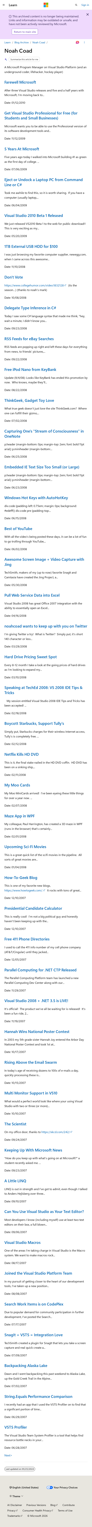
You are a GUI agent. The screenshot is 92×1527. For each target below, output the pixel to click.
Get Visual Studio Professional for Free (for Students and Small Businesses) (41, 115)
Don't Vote (13, 276)
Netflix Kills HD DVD (21, 754)
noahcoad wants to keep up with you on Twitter (45, 625)
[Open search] (76, 5)
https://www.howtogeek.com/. (23, 890)
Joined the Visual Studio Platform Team (38, 1273)
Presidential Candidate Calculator (33, 908)
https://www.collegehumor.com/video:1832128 (34, 285)
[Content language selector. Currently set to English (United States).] (24, 1487)
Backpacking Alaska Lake (25, 1365)
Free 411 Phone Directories (26, 938)
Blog (52, 1505)
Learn (7, 42)
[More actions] (84, 42)
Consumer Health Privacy (37, 1510)
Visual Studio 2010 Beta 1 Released (33, 215)
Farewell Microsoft (20, 81)
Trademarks (13, 1515)
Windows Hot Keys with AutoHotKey (36, 497)
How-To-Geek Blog (20, 877)
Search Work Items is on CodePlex (33, 1303)
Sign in (85, 5)
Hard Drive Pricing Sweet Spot (30, 656)
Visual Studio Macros (22, 1242)
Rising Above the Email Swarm (30, 1062)
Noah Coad (38, 42)
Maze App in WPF (19, 815)
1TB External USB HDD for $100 (31, 246)
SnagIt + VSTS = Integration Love (33, 1334)
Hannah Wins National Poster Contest (36, 1031)
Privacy (11, 1510)
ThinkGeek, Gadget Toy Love (29, 400)
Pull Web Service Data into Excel (32, 595)
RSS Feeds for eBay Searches (29, 338)
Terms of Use (65, 1510)
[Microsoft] (46, 5)
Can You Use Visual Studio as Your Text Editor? (44, 1211)
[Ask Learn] (77, 42)
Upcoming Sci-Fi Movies (25, 846)
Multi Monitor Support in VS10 (30, 1092)
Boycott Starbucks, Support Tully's (34, 723)
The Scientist (15, 1123)
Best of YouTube (18, 528)
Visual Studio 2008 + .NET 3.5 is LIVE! (36, 1000)
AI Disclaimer (14, 1505)
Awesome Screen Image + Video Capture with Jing (44, 562)
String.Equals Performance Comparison (38, 1396)
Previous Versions (36, 1505)
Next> (8, 1455)
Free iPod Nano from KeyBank (30, 369)
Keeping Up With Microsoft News (33, 1149)
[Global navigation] (3, 5)
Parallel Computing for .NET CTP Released (40, 969)
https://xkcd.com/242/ (55, 1132)
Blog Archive (21, 42)
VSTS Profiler (15, 1427)
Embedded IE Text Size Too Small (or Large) (41, 466)
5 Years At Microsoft (21, 148)
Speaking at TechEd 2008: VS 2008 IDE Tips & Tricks (43, 690)
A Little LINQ (15, 1180)
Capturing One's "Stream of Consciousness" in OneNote (44, 433)
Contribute (68, 1505)
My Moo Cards (17, 784)
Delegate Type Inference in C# (30, 307)
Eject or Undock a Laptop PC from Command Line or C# (43, 182)
